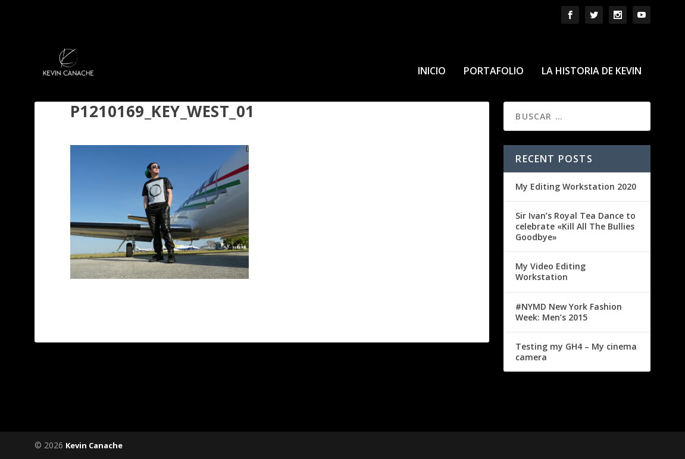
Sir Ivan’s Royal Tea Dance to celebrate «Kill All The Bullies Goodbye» (575, 225)
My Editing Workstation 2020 (575, 185)
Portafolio (494, 54)
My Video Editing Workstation (550, 271)
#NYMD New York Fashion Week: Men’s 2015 (568, 311)
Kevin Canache (94, 445)
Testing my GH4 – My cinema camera (576, 351)
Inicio (432, 54)
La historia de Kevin (592, 54)
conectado (143, 391)
